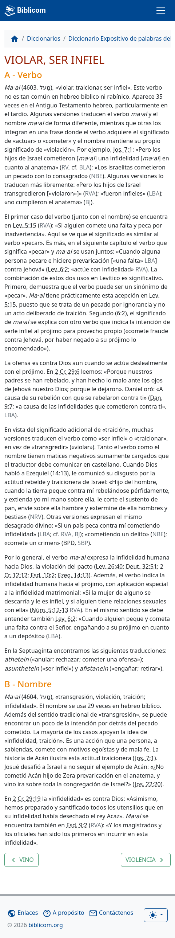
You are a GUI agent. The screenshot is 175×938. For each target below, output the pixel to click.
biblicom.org (35, 925)
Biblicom (25, 10)
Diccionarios (43, 38)
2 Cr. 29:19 (27, 799)
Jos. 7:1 (122, 149)
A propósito (63, 913)
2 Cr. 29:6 (67, 372)
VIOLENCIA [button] (146, 860)
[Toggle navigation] (161, 10)
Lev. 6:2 (58, 269)
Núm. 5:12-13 (50, 610)
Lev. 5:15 (24, 225)
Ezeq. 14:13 (73, 575)
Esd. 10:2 (43, 575)
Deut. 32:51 (141, 566)
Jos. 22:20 (148, 784)
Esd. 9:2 (76, 825)
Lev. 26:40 (109, 566)
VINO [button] (21, 860)
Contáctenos (111, 913)
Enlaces (22, 913)
